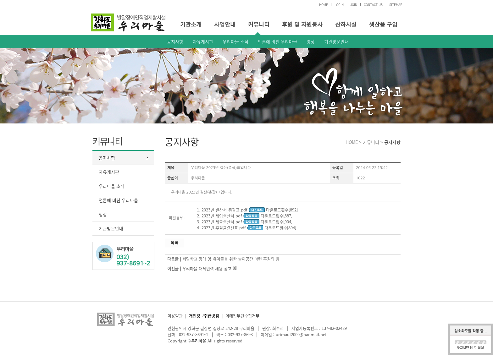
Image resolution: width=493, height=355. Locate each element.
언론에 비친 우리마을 (277, 41)
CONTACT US (373, 4)
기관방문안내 (336, 41)
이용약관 (175, 316)
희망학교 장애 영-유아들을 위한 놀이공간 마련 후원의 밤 (231, 259)
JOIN (353, 4)
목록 (174, 242)
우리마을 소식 (235, 41)
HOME (323, 4)
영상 (311, 41)
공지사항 (175, 41)
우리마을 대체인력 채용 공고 (206, 268)
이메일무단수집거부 (242, 316)
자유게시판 (203, 41)
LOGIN (339, 4)
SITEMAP (395, 4)
